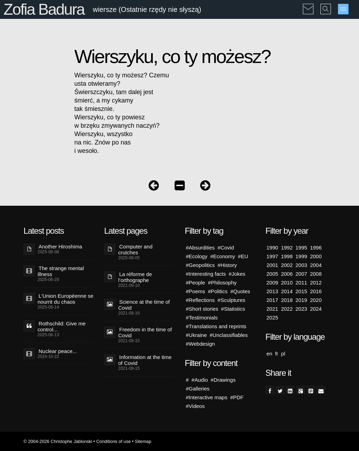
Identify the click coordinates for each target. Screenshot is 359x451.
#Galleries (198, 389)
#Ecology (197, 256)
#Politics (218, 291)
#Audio (199, 380)
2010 (286, 283)
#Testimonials (202, 317)
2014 (286, 291)
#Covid (226, 248)
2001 (272, 265)
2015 (301, 291)
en (269, 354)
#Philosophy (222, 283)
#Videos (195, 406)
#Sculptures (231, 300)
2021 (272, 309)
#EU (243, 256)
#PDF (236, 397)
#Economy (222, 256)
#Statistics (233, 309)
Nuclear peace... (58, 351)
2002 (286, 265)
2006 (286, 274)
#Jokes (237, 274)
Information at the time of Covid (144, 360)
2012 (315, 283)
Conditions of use (113, 441)
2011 (301, 283)
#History (227, 265)
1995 (301, 248)
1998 (286, 256)
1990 (272, 248)
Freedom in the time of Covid (145, 332)
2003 (301, 265)
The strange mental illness (61, 271)
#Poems (195, 291)
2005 (272, 274)
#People (195, 283)
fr (276, 354)
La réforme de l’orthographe (135, 277)
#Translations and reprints (216, 326)
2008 (315, 274)
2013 (272, 291)
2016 (315, 291)
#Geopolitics (200, 265)
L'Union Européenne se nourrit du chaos (65, 299)
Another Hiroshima (60, 246)
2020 (315, 300)
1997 (272, 256)
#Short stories (202, 309)
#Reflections (200, 300)
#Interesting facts (206, 274)
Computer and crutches (135, 249)
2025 (272, 317)
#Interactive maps (206, 397)
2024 (315, 309)
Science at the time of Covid (144, 305)
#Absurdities (200, 248)
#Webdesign (200, 344)
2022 (286, 309)
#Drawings (223, 380)
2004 (315, 265)
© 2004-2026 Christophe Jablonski (57, 441)
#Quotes (240, 291)
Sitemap (143, 441)
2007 (301, 274)
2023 (301, 309)
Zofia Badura (44, 9)
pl (283, 354)
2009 (272, 283)
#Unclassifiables (229, 335)
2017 (272, 300)
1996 (315, 248)
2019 (301, 300)
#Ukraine (196, 335)
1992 (286, 248)
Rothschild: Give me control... (62, 326)
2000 (315, 256)
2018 (286, 300)
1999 (301, 256)
